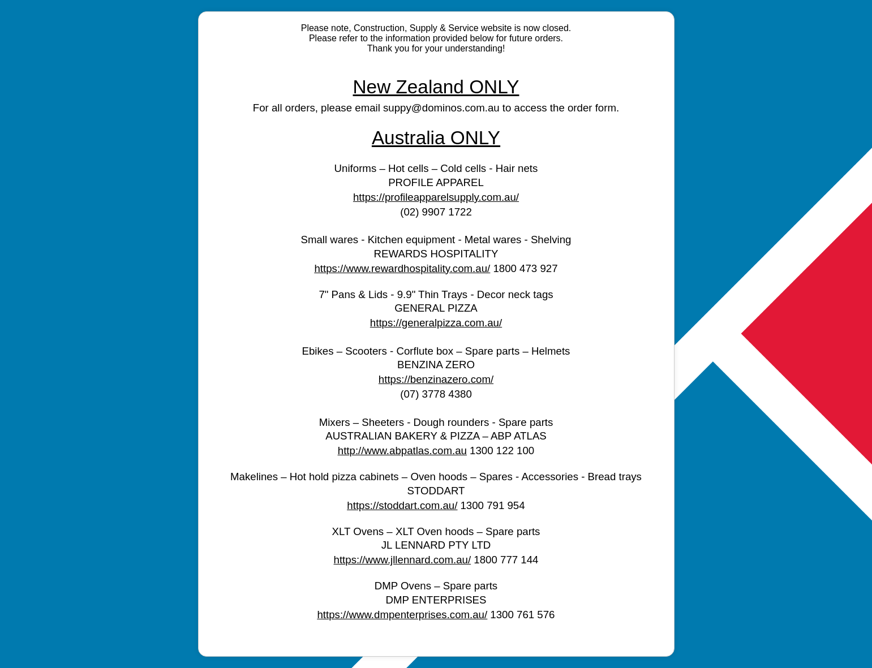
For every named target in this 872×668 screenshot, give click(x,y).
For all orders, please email (318, 108)
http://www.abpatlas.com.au (402, 450)
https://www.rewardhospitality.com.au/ (402, 268)
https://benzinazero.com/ (436, 379)
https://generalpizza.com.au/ (436, 323)
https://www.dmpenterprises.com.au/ (402, 614)
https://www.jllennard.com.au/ (402, 560)
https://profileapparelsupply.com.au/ (436, 197)
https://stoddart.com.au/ (402, 505)
